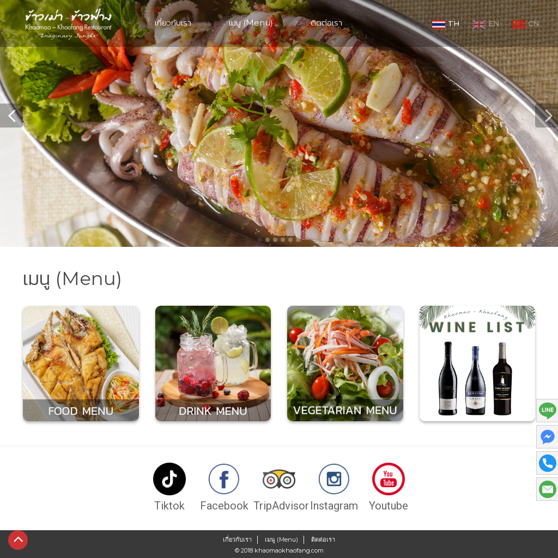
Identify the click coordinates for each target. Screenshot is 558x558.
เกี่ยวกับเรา (173, 21)
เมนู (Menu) (251, 21)
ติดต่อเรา (326, 21)
